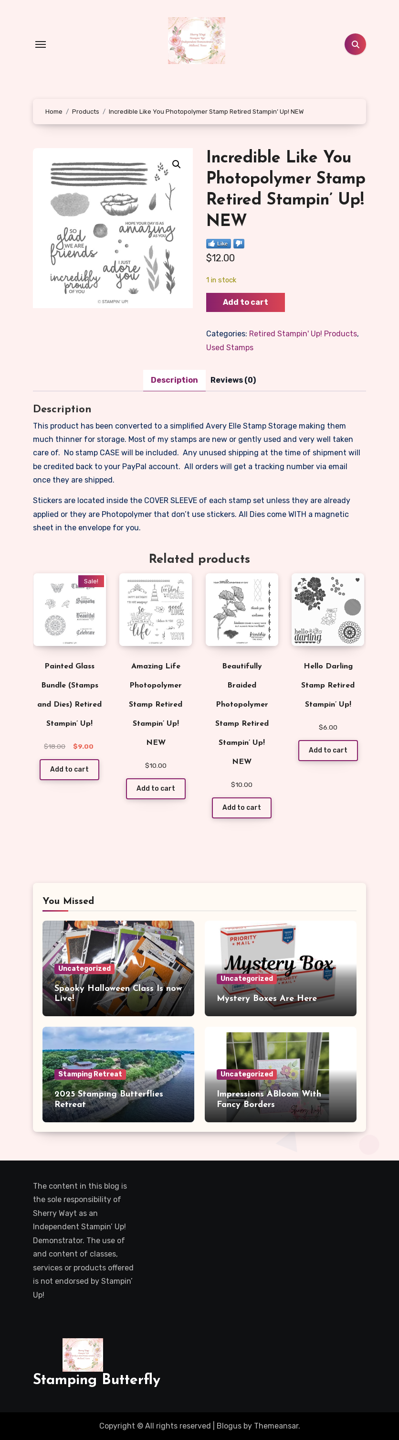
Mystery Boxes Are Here (267, 998)
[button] (176, 164)
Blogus (229, 1425)
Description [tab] (174, 380)
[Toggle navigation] (40, 44)
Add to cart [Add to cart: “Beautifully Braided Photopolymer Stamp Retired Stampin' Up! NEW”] (241, 808)
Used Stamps (229, 347)
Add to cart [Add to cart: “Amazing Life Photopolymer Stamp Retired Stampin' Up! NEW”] (155, 788)
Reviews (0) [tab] (233, 380)
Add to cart (245, 302)
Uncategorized (84, 969)
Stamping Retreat (90, 1074)
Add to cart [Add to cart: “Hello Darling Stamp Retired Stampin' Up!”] (328, 750)
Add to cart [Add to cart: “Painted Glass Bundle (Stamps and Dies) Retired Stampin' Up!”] (69, 769)
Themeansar (276, 1425)
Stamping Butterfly (96, 1380)
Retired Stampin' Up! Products (303, 333)
